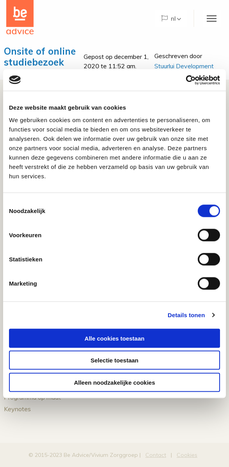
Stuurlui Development (184, 66)
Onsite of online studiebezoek (40, 56)
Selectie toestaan (115, 360)
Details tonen (186, 315)
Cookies (187, 454)
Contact (155, 454)
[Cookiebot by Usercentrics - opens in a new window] (186, 80)
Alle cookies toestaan (114, 338)
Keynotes (17, 409)
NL (168, 18)
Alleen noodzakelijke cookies (114, 382)
